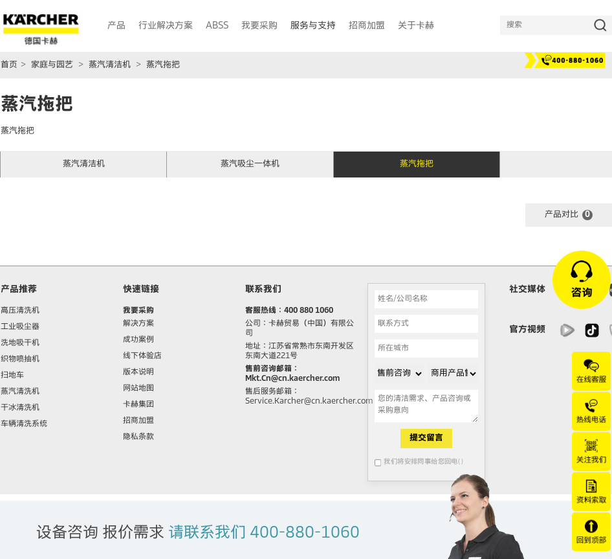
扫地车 (12, 376)
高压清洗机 (20, 311)
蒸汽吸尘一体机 (250, 164)
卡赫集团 (138, 405)
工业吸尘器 (20, 327)
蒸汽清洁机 (110, 65)
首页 (9, 65)
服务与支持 (313, 25)
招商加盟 (138, 421)
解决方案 (138, 324)
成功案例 (138, 340)
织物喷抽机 (20, 359)
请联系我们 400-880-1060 (264, 533)
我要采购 (138, 311)
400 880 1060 (308, 311)
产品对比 (569, 215)
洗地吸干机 (20, 343)
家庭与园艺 (52, 65)
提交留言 (426, 438)
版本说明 (138, 372)
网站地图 (138, 389)
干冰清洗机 (20, 408)
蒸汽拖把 (163, 65)
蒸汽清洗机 (20, 392)
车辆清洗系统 (24, 424)
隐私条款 (138, 437)
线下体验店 (142, 356)
